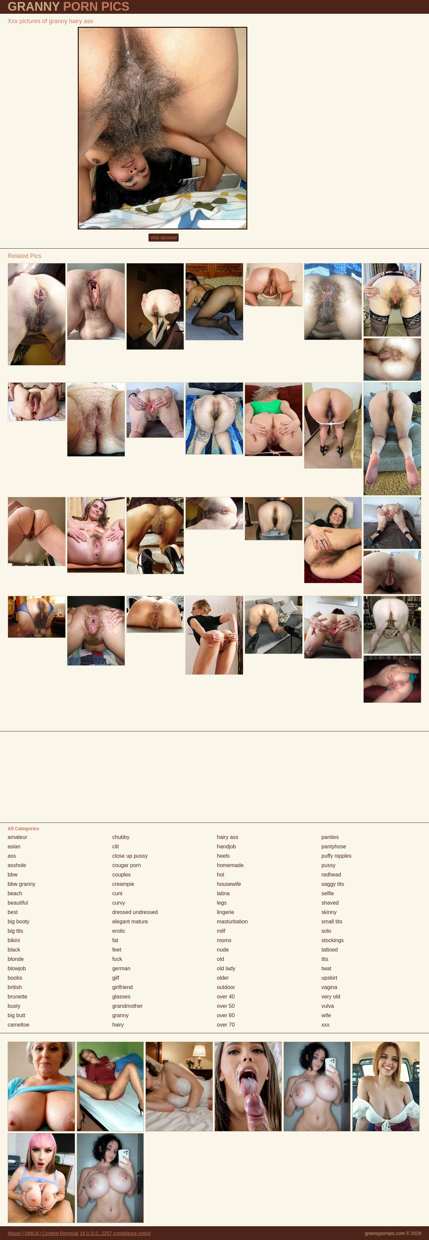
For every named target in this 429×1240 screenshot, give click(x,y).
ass (12, 856)
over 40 (226, 996)
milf (221, 931)
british (15, 987)
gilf (115, 978)
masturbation (232, 921)
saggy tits (332, 884)
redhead (331, 874)
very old (330, 996)
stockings (332, 940)
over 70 (226, 1025)
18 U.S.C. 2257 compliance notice (115, 1233)
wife (326, 1015)
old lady (226, 968)
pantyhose (333, 846)
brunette (17, 996)
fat (115, 940)
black (14, 950)
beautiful (18, 903)
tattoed (329, 950)
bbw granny (22, 884)
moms (224, 940)
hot (220, 874)
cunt (117, 893)
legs (222, 903)
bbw (12, 874)
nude (223, 950)
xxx (325, 1025)
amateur (17, 837)
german (121, 968)
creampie (123, 884)
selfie (327, 893)
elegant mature (130, 921)
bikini (14, 940)
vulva (327, 1006)
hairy (118, 1025)
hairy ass (227, 837)
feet (116, 950)
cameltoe (18, 1025)
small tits (331, 921)
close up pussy (130, 856)
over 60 (226, 1015)
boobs (15, 978)
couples (121, 874)
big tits (15, 931)
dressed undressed (135, 912)
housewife (229, 884)
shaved (330, 903)
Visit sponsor (163, 237)
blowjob (17, 968)
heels (223, 856)
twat (326, 968)
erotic (118, 931)
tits (324, 959)
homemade (230, 865)
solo (326, 931)
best (13, 912)
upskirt (329, 978)
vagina (329, 987)
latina (223, 893)
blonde (16, 959)
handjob (226, 846)
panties (330, 837)
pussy (328, 865)
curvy (118, 903)
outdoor (226, 987)
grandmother (127, 1006)
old (220, 959)
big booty (18, 921)
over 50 (226, 1006)
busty (14, 1006)
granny (120, 1015)
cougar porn (126, 865)
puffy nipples (336, 856)
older (223, 978)
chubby (121, 837)
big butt (16, 1015)
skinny (328, 912)
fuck (117, 959)
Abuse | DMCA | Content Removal (43, 1233)
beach (15, 893)
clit (115, 846)
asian (14, 846)
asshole (17, 865)
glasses (121, 996)
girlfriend (122, 987)
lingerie (225, 912)
